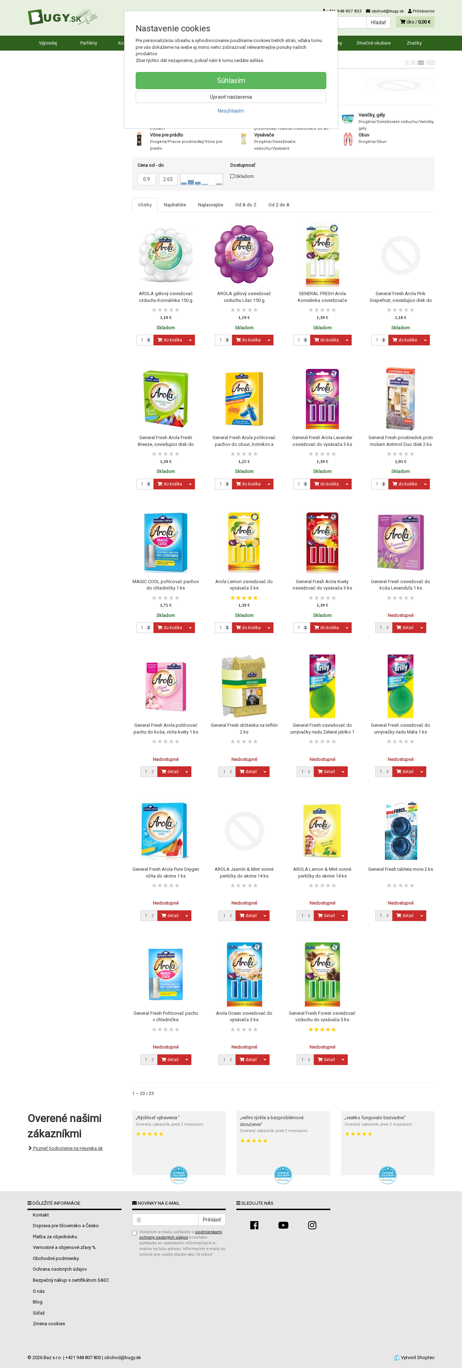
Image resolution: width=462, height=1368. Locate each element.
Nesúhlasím (231, 111)
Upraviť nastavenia (231, 97)
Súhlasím (231, 80)
